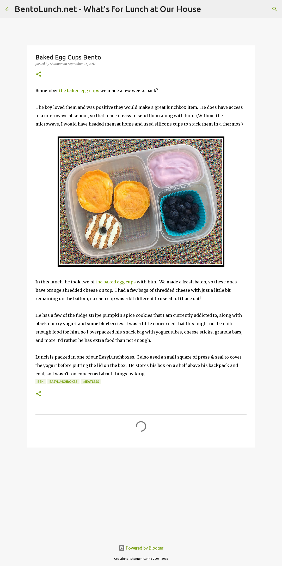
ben (41, 381)
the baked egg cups (79, 90)
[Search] (275, 9)
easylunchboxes (63, 381)
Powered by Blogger (141, 548)
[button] (38, 74)
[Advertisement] (141, 491)
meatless (91, 381)
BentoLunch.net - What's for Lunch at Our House (108, 9)
